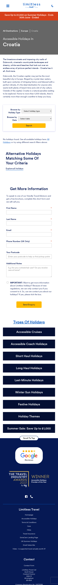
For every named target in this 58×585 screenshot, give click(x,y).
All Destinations (10, 30)
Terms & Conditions (29, 522)
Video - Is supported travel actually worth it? (29, 549)
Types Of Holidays (29, 322)
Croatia (34, 30)
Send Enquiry (29, 304)
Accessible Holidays (29, 519)
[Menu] (8, 6)
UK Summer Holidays (29, 541)
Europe (24, 30)
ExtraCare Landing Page (29, 537)
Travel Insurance (29, 534)
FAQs (29, 530)
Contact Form (29, 565)
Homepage (29, 515)
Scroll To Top (29, 438)
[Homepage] (31, 6)
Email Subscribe (29, 545)
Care (29, 526)
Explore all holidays (14, 168)
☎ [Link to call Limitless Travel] (31, 496)
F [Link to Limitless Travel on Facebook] (26, 496)
